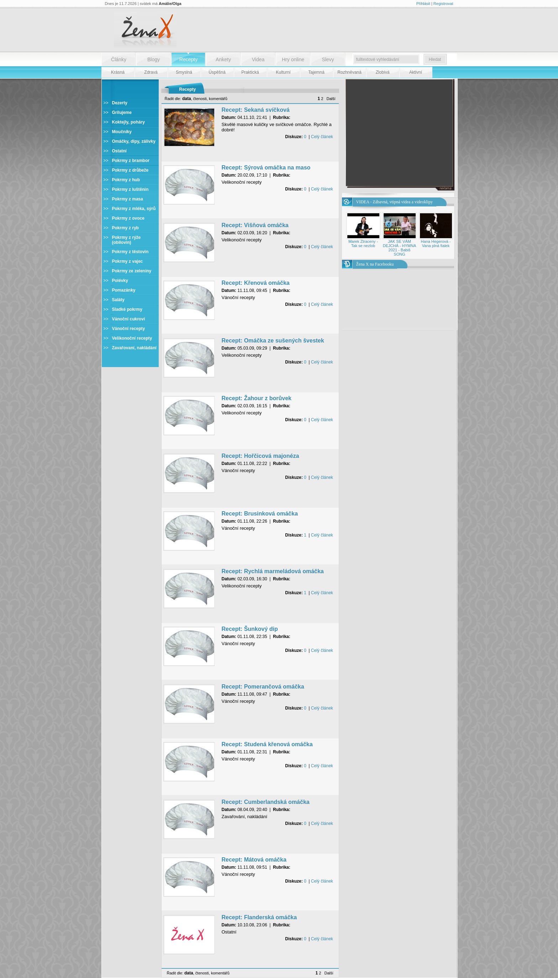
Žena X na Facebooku (375, 264)
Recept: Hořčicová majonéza (260, 456)
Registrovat (443, 3)
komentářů (218, 98)
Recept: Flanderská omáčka (259, 917)
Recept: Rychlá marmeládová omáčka (273, 571)
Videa (258, 59)
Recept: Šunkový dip (250, 629)
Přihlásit (423, 3)
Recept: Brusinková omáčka (260, 514)
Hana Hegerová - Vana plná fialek (436, 243)
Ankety (223, 59)
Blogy (153, 59)
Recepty (188, 59)
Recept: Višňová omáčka (255, 225)
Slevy (328, 59)
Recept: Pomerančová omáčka (263, 687)
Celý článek (322, 136)
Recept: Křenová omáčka (256, 283)
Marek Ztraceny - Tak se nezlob (363, 243)
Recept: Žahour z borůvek (256, 398)
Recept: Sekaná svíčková (256, 110)
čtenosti (200, 98)
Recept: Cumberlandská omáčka (266, 802)
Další (330, 98)
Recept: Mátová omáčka (254, 860)
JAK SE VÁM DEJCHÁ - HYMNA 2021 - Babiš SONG (399, 247)
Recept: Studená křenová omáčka (267, 744)
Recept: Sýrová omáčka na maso (266, 167)
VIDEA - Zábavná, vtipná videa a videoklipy (394, 201)
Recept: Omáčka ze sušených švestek (273, 341)
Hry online (293, 59)
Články (118, 59)
